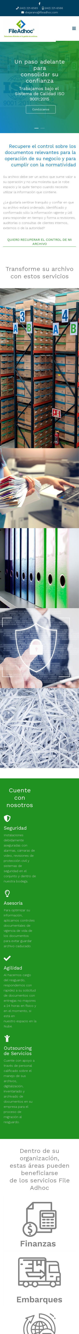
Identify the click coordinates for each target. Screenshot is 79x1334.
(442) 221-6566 (54, 8)
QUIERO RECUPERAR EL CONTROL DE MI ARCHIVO (39, 242)
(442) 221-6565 (28, 8)
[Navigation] (74, 28)
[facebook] (39, 3)
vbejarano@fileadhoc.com (41, 12)
